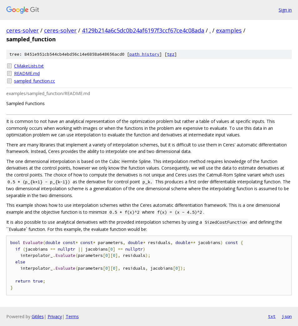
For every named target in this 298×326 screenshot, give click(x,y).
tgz (170, 54)
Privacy (55, 316)
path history (144, 54)
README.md (27, 73)
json (287, 316)
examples (229, 30)
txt (271, 316)
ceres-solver (22, 30)
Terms (72, 316)
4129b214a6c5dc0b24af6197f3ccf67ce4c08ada (143, 30)
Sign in (285, 10)
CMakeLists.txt (29, 66)
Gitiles (38, 316)
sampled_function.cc (34, 81)
